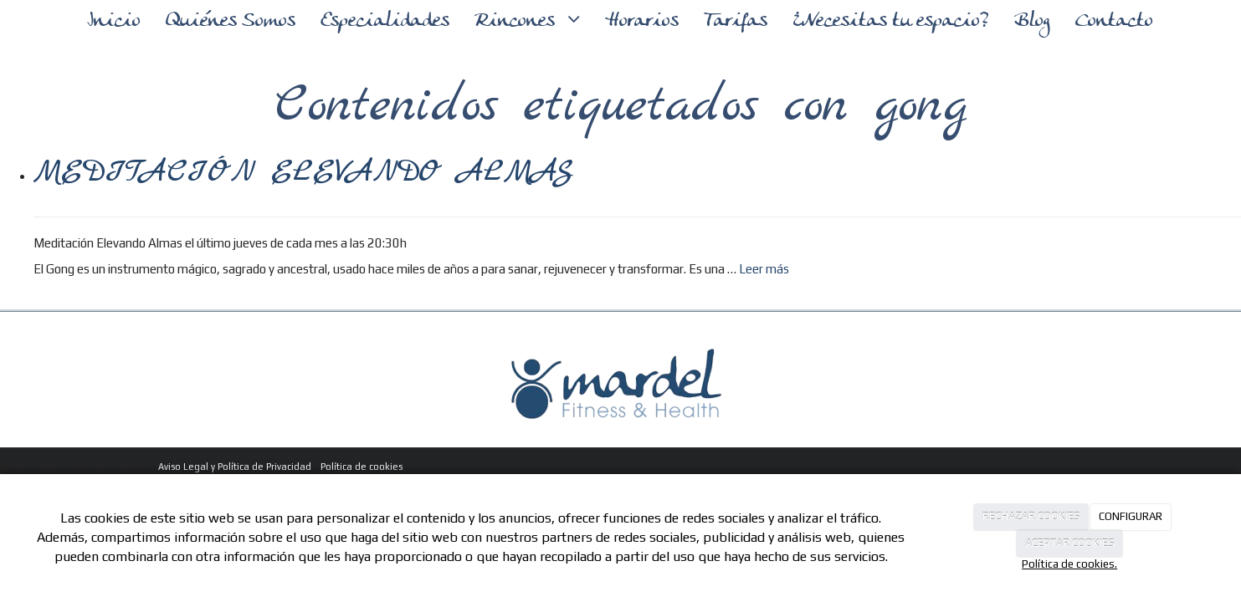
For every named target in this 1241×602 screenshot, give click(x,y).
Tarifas (735, 21)
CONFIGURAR (1130, 516)
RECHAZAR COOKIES (1031, 516)
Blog (1032, 21)
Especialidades (385, 21)
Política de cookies (362, 467)
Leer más (764, 269)
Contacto (1114, 21)
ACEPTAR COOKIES (1070, 543)
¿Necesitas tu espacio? (890, 21)
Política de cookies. (1069, 564)
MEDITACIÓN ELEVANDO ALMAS (303, 172)
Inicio (114, 21)
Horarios (642, 21)
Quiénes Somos (230, 21)
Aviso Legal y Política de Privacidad (234, 467)
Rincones (517, 21)
